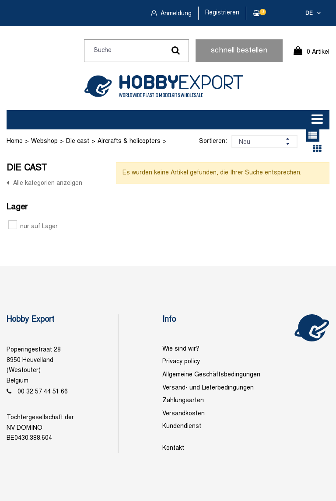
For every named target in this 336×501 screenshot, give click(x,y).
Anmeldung (175, 14)
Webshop (44, 141)
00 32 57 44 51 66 (43, 392)
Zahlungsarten (183, 401)
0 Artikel (318, 52)
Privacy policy (181, 362)
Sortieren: (213, 141)
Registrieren (222, 13)
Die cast (77, 141)
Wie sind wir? (181, 349)
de (309, 13)
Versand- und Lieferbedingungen (208, 388)
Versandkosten (183, 414)
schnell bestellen (239, 50)
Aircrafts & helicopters (129, 141)
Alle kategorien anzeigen (47, 183)
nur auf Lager (33, 227)
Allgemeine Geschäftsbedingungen (211, 375)
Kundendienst (181, 426)
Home (15, 141)
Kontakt (173, 448)
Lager (17, 207)
